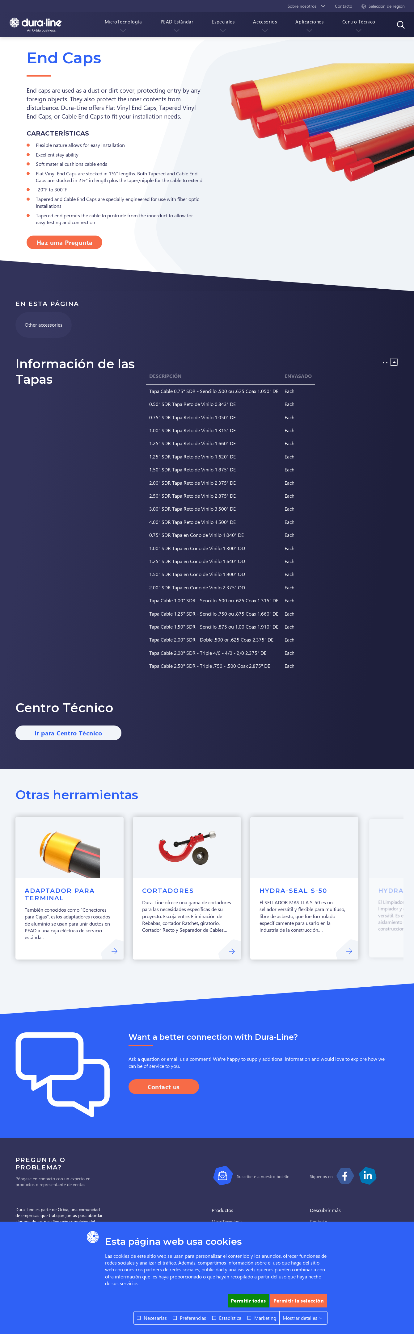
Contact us (164, 1086)
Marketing (265, 1318)
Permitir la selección (298, 1300)
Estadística (230, 1318)
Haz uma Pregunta (64, 242)
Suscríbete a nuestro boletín (263, 1176)
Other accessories (43, 324)
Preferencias (193, 1318)
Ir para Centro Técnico (68, 733)
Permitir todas (248, 1300)
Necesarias (155, 1318)
